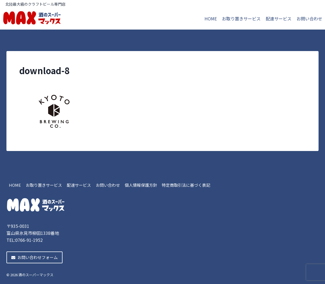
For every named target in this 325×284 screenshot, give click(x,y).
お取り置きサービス (241, 18)
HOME (211, 18)
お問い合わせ (309, 18)
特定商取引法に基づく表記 (186, 185)
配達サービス (278, 18)
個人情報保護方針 (141, 185)
